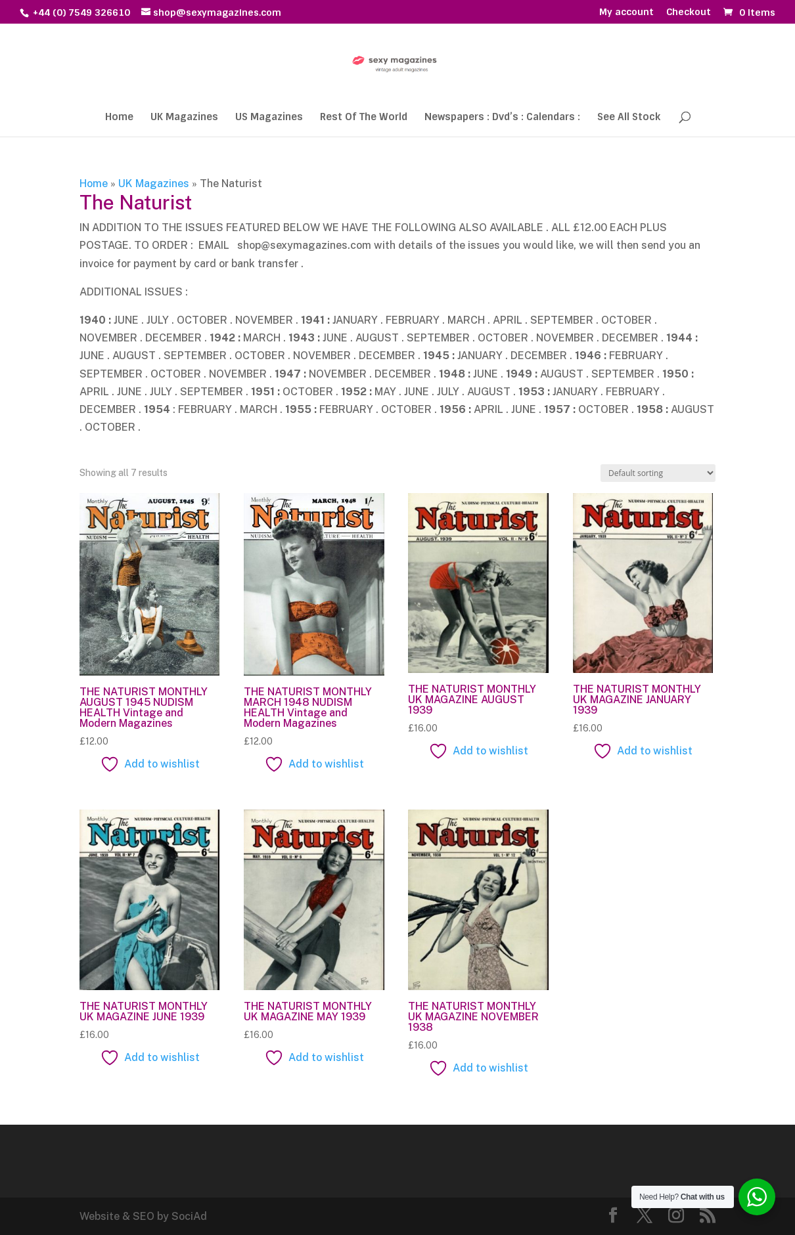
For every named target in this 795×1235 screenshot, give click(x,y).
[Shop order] (658, 473)
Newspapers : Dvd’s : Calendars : (502, 117)
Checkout (688, 12)
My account (626, 12)
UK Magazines (184, 117)
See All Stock (628, 117)
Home (119, 117)
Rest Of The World (363, 117)
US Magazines (269, 117)
